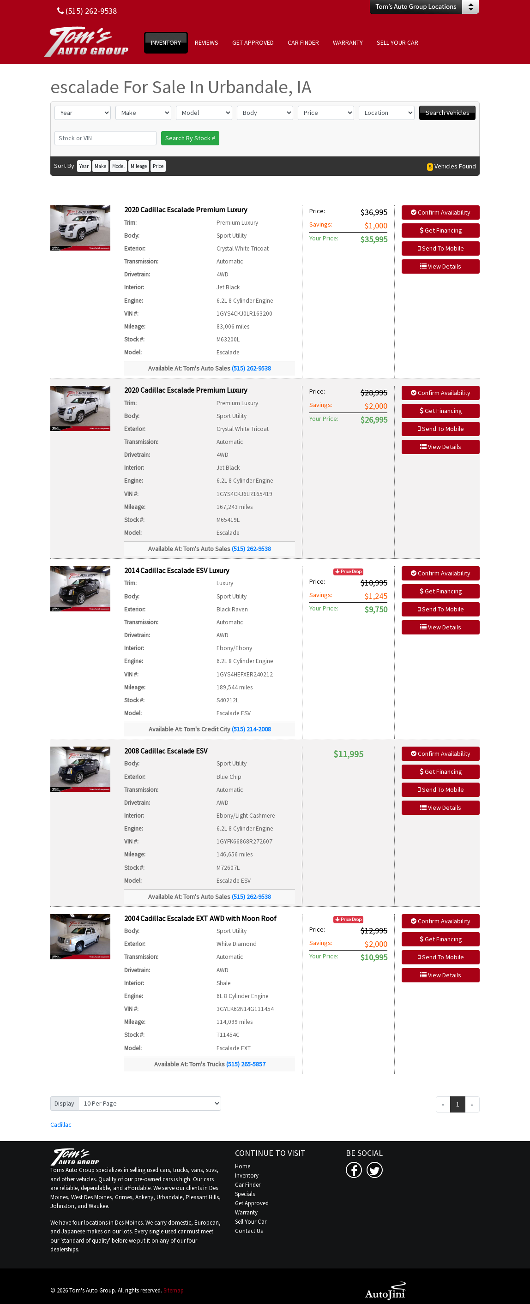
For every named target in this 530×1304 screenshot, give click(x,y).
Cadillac (61, 1124)
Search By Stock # (190, 138)
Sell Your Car (250, 1222)
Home (242, 1166)
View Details (440, 266)
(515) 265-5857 (245, 1064)
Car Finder (247, 1185)
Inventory (247, 1175)
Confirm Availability (440, 212)
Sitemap (173, 1290)
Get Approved (252, 1203)
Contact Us (249, 1231)
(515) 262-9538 (251, 368)
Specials (245, 1194)
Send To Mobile (441, 248)
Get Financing (441, 230)
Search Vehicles (448, 112)
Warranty (246, 1212)
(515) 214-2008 (251, 729)
